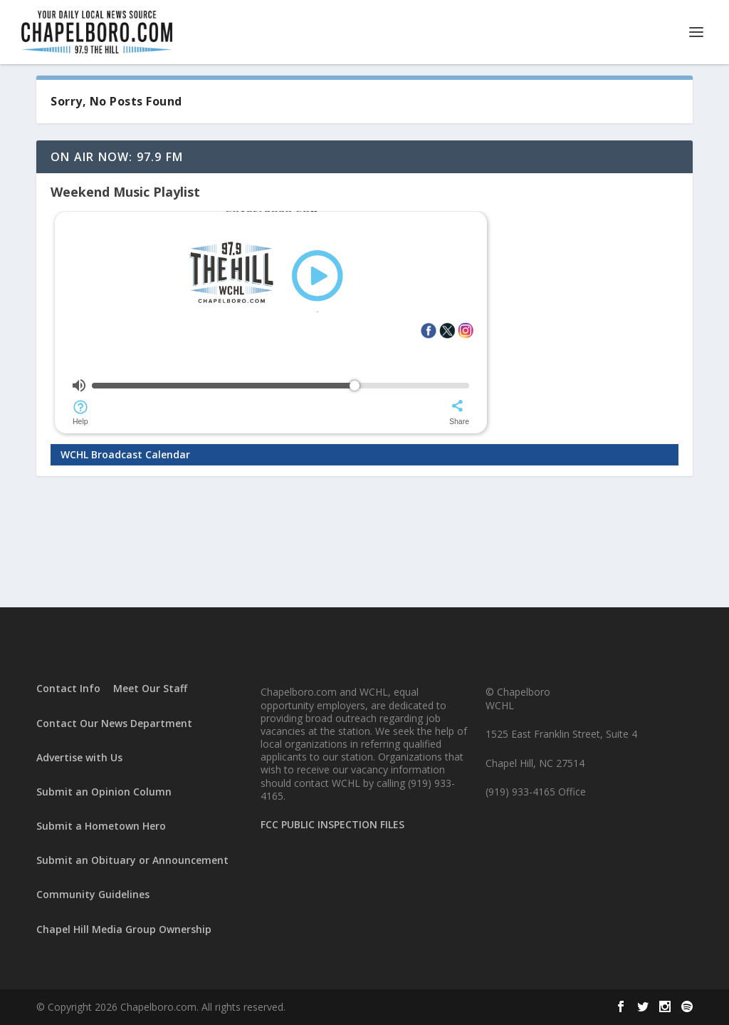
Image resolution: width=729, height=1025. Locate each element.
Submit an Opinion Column (104, 791)
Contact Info (68, 688)
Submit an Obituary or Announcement (132, 860)
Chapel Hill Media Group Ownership (123, 929)
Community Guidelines (93, 894)
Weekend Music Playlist (125, 191)
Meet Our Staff (150, 688)
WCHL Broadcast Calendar (125, 454)
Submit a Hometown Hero (101, 826)
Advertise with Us (79, 757)
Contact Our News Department (114, 723)
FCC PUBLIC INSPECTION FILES (332, 824)
